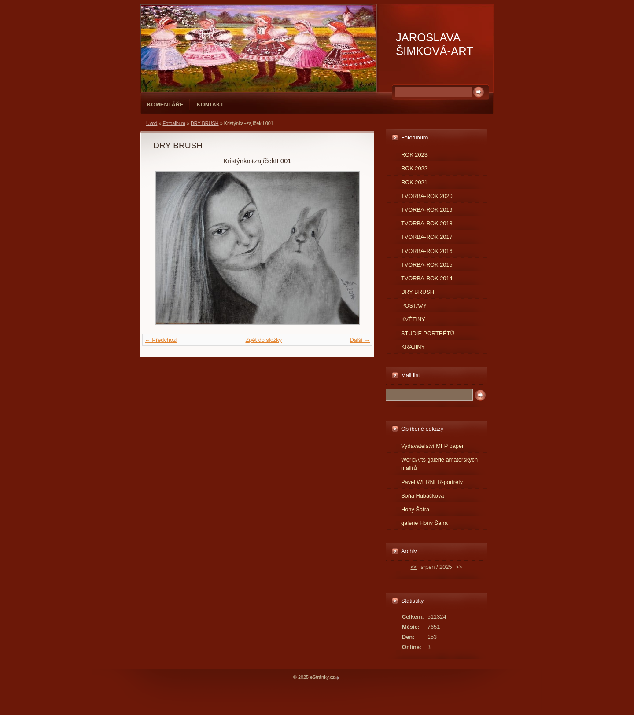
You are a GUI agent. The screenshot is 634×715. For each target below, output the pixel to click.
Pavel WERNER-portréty (432, 482)
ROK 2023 (414, 154)
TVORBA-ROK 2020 (427, 196)
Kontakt (210, 104)
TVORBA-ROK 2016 (427, 251)
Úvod (151, 123)
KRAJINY (413, 347)
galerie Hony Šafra (424, 523)
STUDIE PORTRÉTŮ (427, 333)
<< (413, 567)
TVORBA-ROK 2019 (427, 209)
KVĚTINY (413, 319)
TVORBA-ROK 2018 (427, 223)
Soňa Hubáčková (422, 495)
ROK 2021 (414, 182)
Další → (360, 340)
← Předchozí (161, 340)
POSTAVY (414, 305)
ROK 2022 (414, 168)
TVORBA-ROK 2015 (427, 264)
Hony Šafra (415, 509)
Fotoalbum (173, 123)
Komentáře (165, 104)
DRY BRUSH (205, 123)
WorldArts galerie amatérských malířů (439, 463)
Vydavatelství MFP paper (432, 446)
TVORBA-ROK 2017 (427, 237)
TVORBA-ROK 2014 (427, 278)
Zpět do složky (263, 340)
